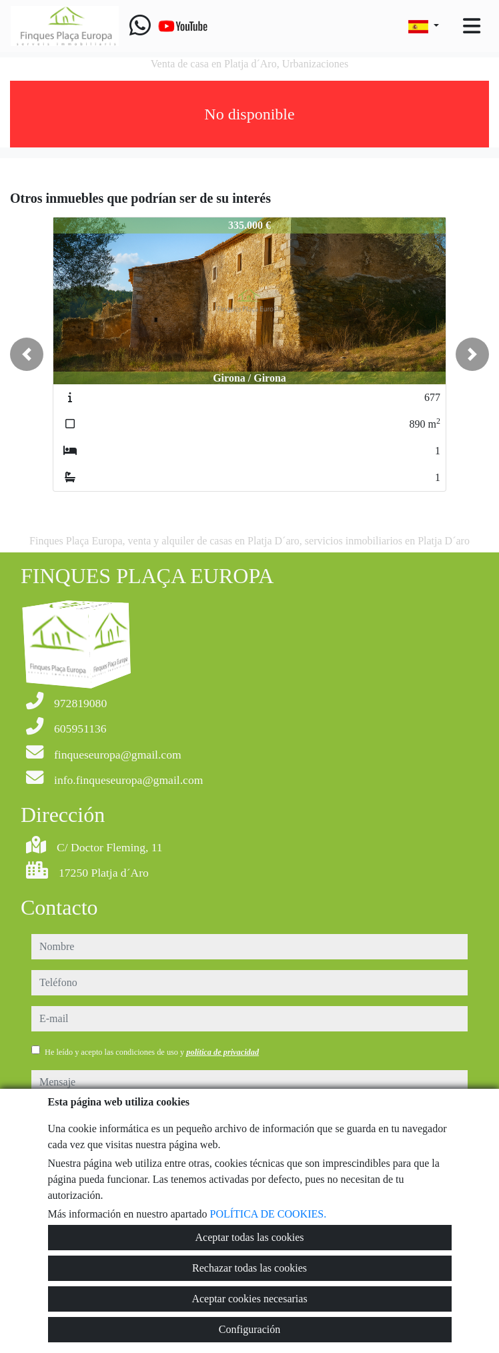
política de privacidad (222, 1052)
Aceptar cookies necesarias (249, 1298)
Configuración (249, 1329)
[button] (26, 354)
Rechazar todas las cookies (249, 1268)
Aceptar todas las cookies (249, 1237)
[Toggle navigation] (471, 26)
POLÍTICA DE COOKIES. (268, 1214)
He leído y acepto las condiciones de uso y (152, 1052)
